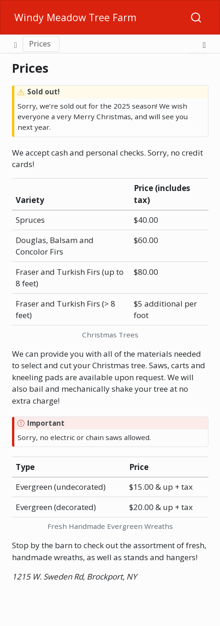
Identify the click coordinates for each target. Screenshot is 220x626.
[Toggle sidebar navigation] (16, 44)
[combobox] (196, 17)
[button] (127, 44)
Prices (40, 43)
